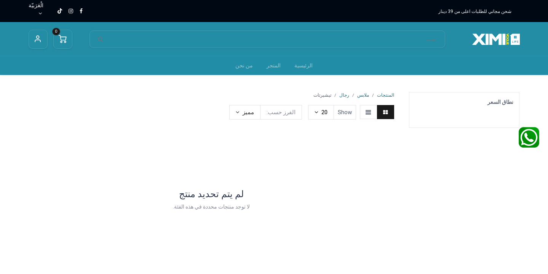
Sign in (38, 39)
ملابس (363, 95)
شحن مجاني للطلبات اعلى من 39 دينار (474, 11)
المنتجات (385, 95)
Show (345, 112)
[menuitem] (303, 65)
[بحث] (100, 39)
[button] (244, 112)
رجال (344, 95)
